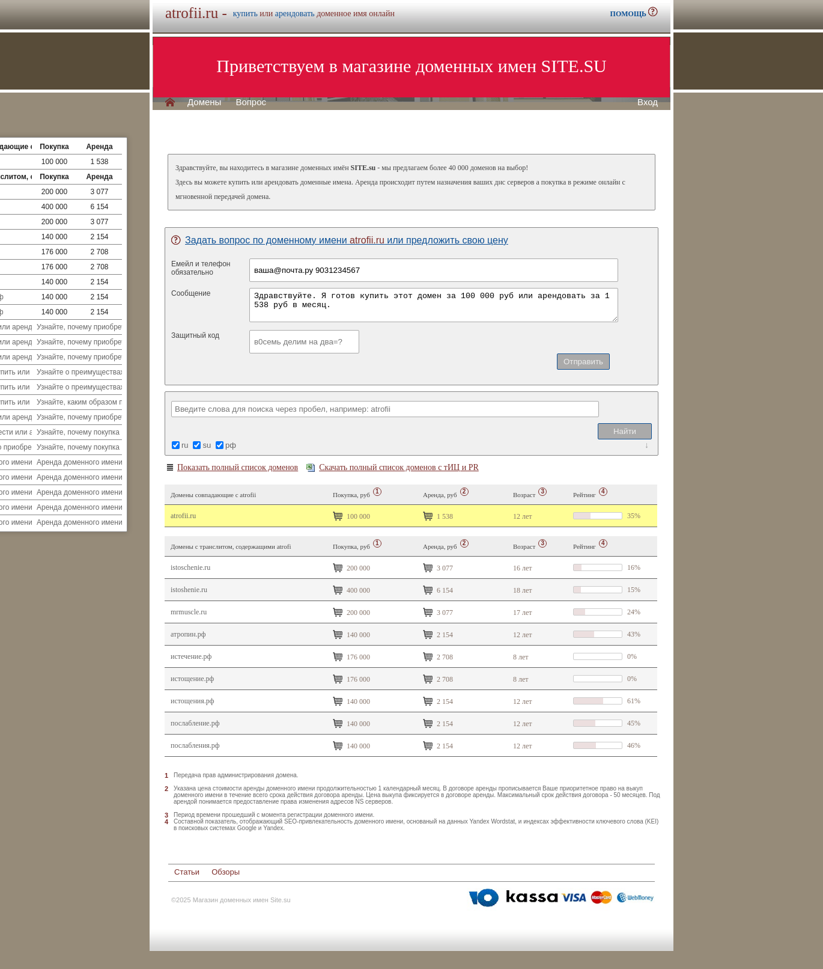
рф (230, 445)
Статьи (186, 871)
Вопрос (250, 102)
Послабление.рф (195, 723)
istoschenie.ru (190, 567)
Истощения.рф (192, 701)
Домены (204, 102)
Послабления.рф (195, 745)
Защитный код (195, 335)
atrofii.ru (183, 516)
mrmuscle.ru (189, 612)
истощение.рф (192, 678)
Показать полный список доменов (231, 467)
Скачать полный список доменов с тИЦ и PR (392, 467)
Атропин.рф (188, 634)
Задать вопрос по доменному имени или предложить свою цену (339, 240)
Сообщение (190, 293)
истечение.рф (191, 656)
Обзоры (225, 871)
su (206, 445)
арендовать (295, 13)
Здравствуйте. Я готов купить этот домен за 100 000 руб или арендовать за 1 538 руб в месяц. (433, 305)
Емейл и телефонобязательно (201, 268)
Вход (647, 102)
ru (185, 445)
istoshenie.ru (189, 589)
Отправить (583, 361)
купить (245, 13)
